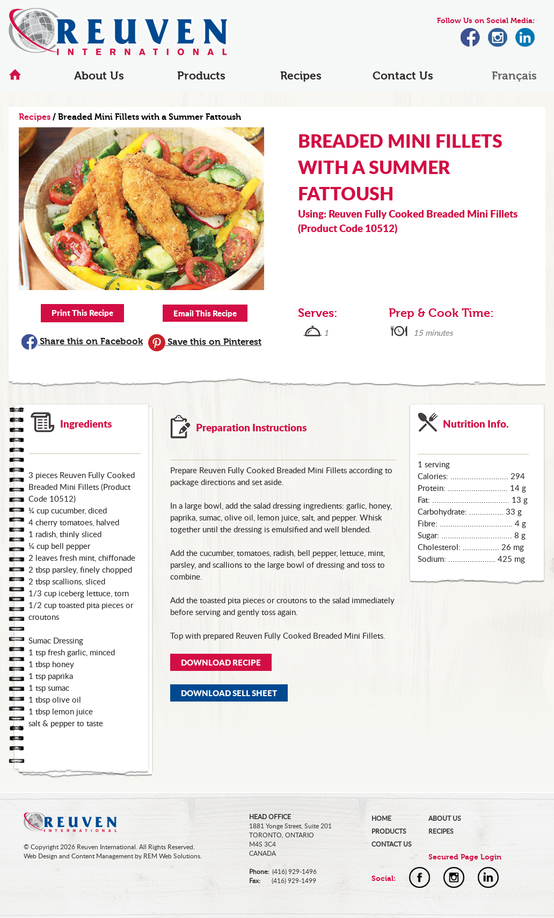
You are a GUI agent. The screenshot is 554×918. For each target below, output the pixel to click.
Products (201, 75)
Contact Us (403, 75)
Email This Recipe (205, 313)
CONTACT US (391, 844)
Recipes (301, 75)
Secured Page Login (464, 857)
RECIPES (441, 831)
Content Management (102, 856)
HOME (381, 818)
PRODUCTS (388, 831)
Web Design (40, 856)
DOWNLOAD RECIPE (221, 662)
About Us (99, 75)
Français (514, 75)
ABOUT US (444, 818)
